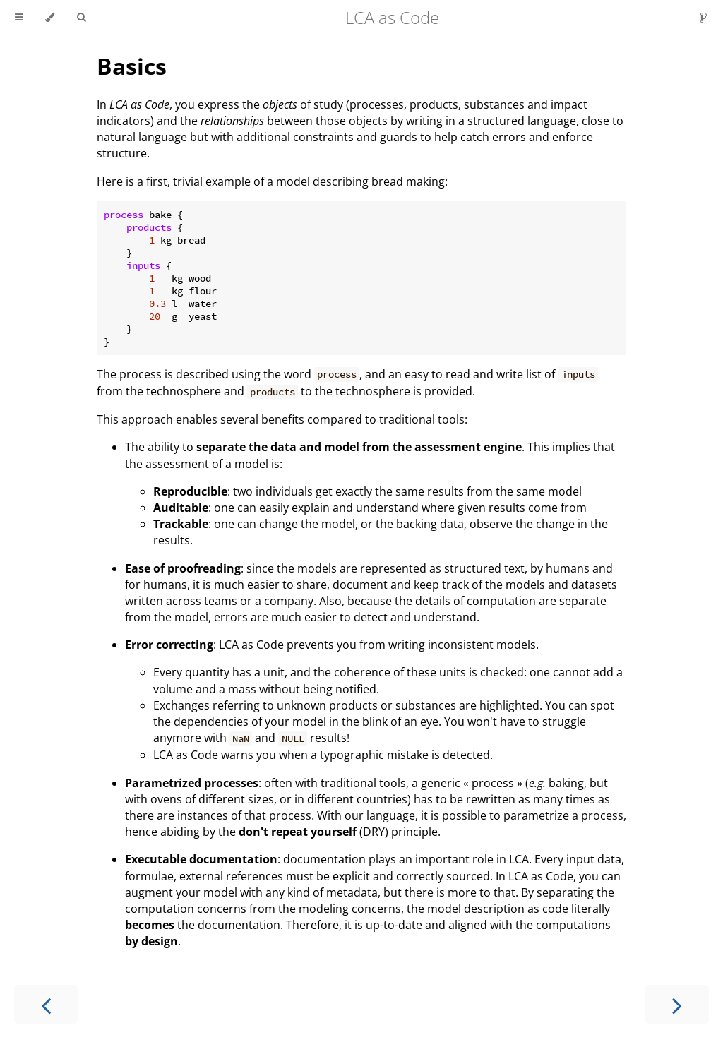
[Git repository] (703, 17)
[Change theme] (50, 17)
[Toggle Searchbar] (81, 17)
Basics (132, 66)
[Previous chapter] (46, 1004)
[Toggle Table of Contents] (19, 17)
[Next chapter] (677, 1004)
